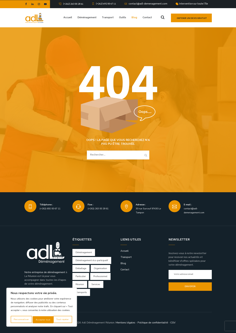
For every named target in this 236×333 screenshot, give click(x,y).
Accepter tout (62, 319)
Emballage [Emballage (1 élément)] (81, 268)
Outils (122, 18)
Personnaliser (21, 319)
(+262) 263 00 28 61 (73, 4)
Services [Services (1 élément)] (95, 284)
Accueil (67, 18)
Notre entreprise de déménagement (44, 272)
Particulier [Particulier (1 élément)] (81, 276)
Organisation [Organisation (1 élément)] (100, 268)
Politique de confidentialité (152, 322)
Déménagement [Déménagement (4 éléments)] (84, 252)
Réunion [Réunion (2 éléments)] (80, 284)
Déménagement (87, 18)
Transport (108, 18)
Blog (134, 18)
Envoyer (190, 286)
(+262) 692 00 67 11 (106, 4)
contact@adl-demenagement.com (148, 4)
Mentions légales (125, 322)
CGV (172, 322)
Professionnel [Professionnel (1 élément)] (100, 276)
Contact (147, 18)
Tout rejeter (42, 319)
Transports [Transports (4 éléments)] (81, 292)
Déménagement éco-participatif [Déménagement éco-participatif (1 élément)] (92, 260)
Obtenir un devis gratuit (192, 18)
